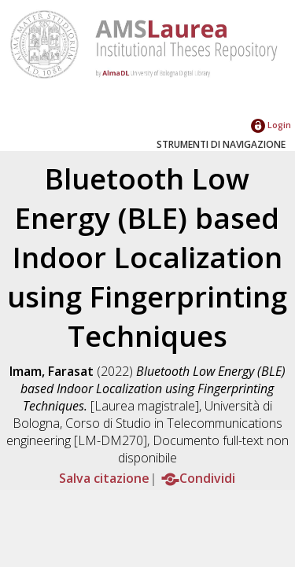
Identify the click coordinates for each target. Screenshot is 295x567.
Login (271, 125)
